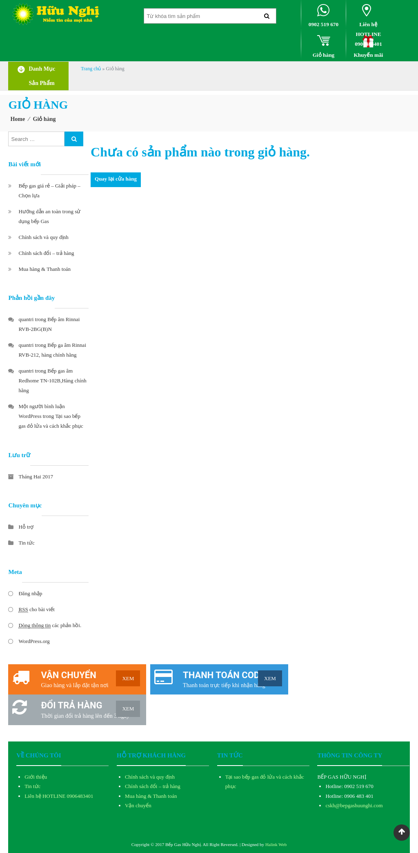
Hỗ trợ (25, 527)
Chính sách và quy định (43, 237)
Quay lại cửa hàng (116, 179)
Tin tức (26, 543)
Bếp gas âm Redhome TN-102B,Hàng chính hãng (52, 380)
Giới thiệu (35, 777)
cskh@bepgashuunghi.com (353, 805)
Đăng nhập (30, 593)
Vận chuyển (138, 805)
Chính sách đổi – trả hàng (46, 253)
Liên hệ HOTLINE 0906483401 (58, 796)
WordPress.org (33, 641)
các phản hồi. (49, 625)
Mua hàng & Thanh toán (44, 269)
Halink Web (276, 844)
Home (17, 119)
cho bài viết (36, 609)
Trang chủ (91, 68)
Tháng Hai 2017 (35, 476)
